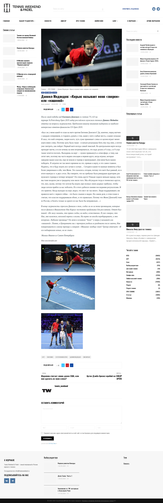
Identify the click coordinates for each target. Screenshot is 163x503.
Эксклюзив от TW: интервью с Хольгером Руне (68, 489)
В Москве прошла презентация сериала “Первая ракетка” (25, 62)
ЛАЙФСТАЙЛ (99, 21)
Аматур (63, 21)
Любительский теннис (134, 278)
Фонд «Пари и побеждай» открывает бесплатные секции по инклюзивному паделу (26, 89)
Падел (128, 285)
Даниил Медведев (75, 357)
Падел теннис (131, 288)
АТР (43, 92)
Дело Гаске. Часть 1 (65, 476)
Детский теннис (132, 268)
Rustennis (50, 357)
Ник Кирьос (86, 357)
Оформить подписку (130, 9)
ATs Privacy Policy (52, 443)
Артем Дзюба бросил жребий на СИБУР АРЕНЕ (104, 377)
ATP (43, 357)
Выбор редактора (26, 21)
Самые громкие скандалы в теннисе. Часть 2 (152, 175)
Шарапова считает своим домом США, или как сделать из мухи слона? (60, 377)
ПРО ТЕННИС (80, 21)
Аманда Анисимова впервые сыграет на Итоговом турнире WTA (134, 199)
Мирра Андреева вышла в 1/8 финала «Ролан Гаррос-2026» (149, 60)
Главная (6, 21)
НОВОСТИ (48, 21)
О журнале (131, 21)
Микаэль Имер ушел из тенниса (138, 229)
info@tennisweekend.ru (22, 471)
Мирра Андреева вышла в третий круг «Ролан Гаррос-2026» (148, 102)
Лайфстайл (130, 275)
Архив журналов (153, 21)
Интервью (129, 272)
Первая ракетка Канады (25, 48)
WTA (127, 255)
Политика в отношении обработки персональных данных (98, 501)
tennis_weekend (45, 104)
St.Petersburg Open (61, 357)
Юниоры (129, 298)
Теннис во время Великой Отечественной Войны (26, 36)
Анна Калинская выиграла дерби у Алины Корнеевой (148, 72)
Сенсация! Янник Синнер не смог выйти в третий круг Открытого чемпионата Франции (149, 87)
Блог (114, 21)
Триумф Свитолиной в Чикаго (150, 198)
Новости (129, 281)
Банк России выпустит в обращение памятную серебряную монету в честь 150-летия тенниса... (134, 177)
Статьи (55, 92)
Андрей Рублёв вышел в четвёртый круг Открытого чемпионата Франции (148, 47)
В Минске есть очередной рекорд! (26, 75)
